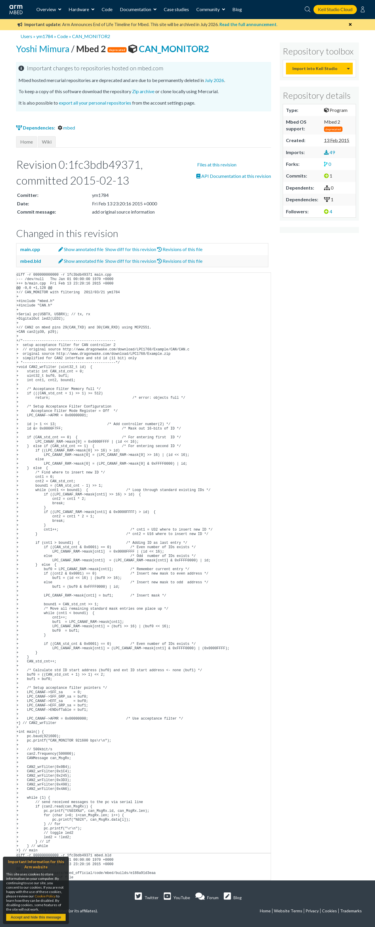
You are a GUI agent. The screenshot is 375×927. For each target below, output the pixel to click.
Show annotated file (80, 249)
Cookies (329, 910)
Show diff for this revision (130, 249)
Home (26, 141)
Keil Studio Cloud (335, 9)
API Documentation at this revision (233, 176)
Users (26, 36)
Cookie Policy (45, 896)
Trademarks (351, 910)
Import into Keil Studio (315, 68)
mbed (66, 127)
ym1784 (44, 36)
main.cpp (29, 249)
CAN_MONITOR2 (91, 36)
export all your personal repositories (95, 102)
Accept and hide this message (36, 917)
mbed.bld (30, 261)
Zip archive (143, 91)
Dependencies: (36, 127)
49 (329, 152)
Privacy (312, 910)
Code (107, 9)
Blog (237, 9)
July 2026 (214, 80)
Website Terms (288, 910)
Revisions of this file (179, 249)
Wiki (47, 141)
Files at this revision (216, 164)
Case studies (176, 9)
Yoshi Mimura (43, 48)
